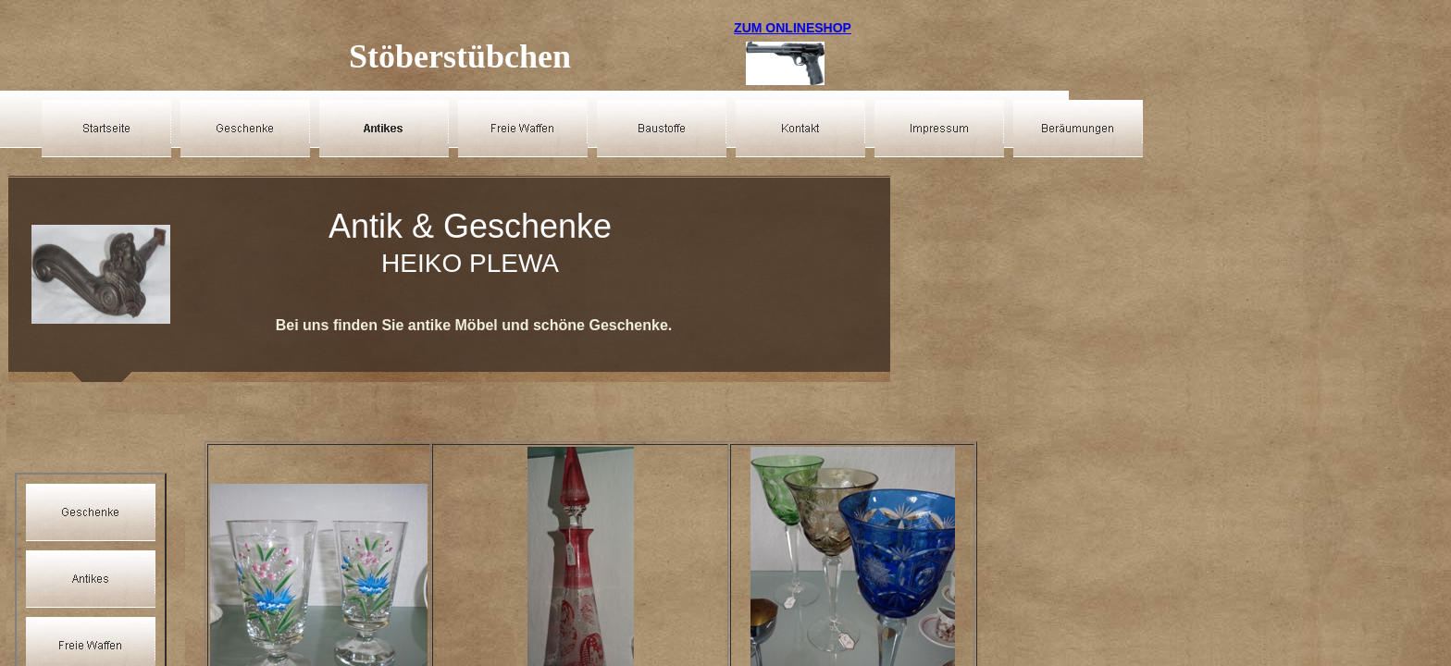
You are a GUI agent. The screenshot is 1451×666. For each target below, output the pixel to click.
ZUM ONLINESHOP (792, 27)
